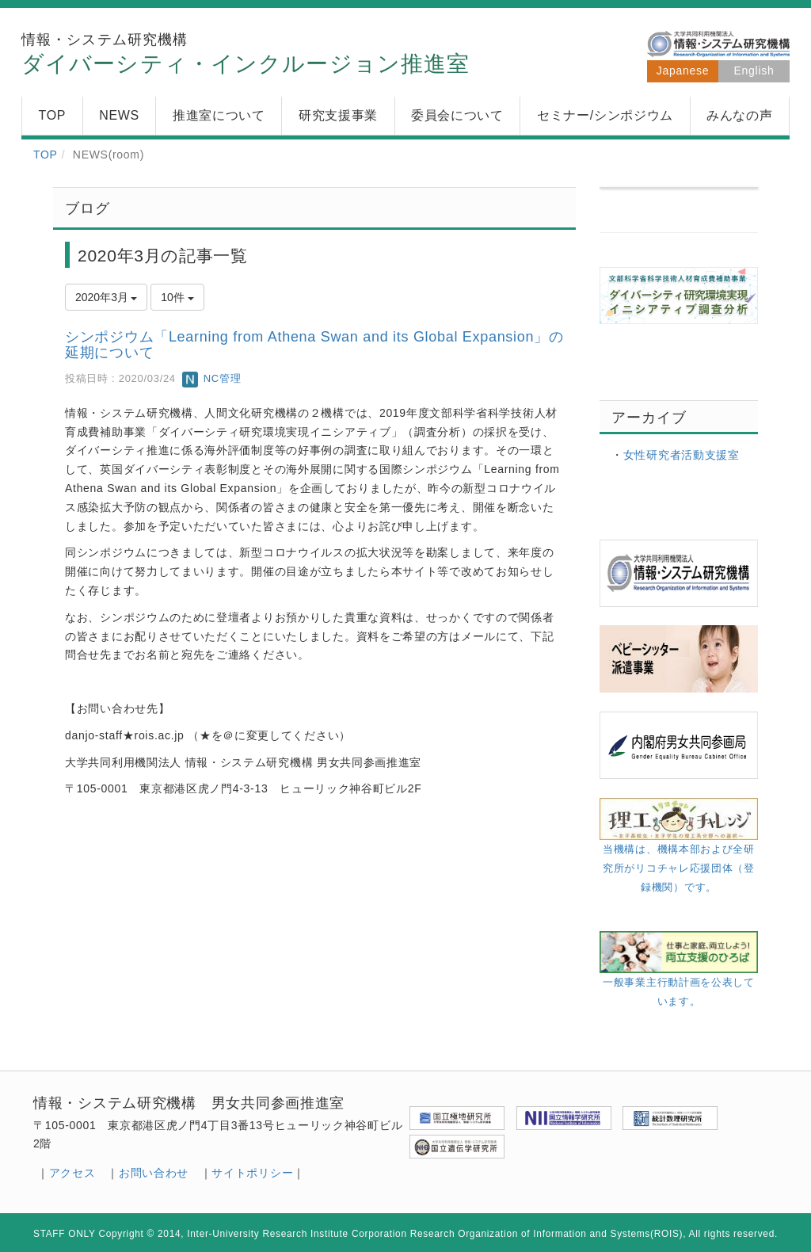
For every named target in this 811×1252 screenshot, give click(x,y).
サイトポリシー (252, 1172)
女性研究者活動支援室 (681, 455)
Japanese (683, 70)
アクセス (72, 1172)
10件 (177, 297)
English (754, 70)
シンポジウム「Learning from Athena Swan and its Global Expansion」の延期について (314, 345)
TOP (45, 154)
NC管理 (211, 378)
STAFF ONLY (64, 1233)
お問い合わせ (153, 1172)
